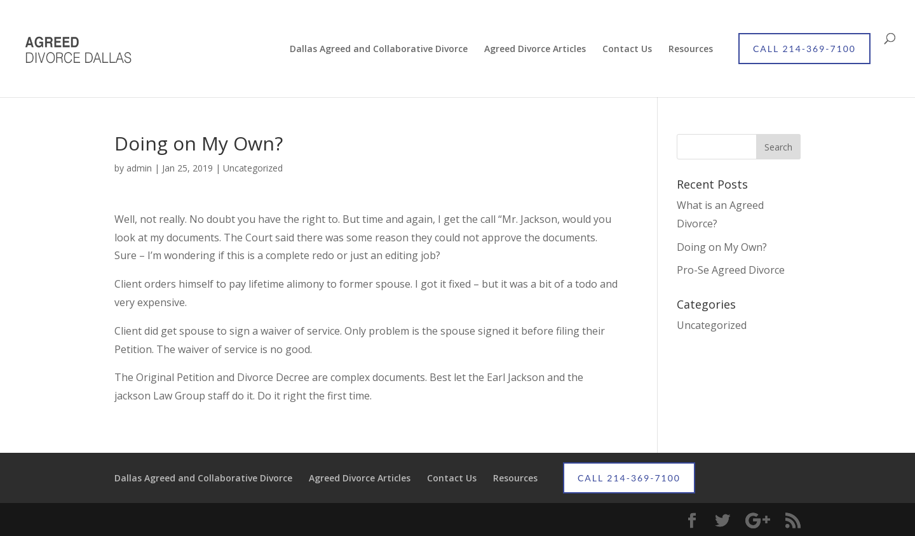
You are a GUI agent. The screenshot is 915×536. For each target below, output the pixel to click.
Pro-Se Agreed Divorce (731, 270)
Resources (690, 49)
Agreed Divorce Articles (535, 49)
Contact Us (627, 49)
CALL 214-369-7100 (804, 48)
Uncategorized (253, 168)
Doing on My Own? (722, 247)
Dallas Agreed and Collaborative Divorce (379, 49)
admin (139, 168)
